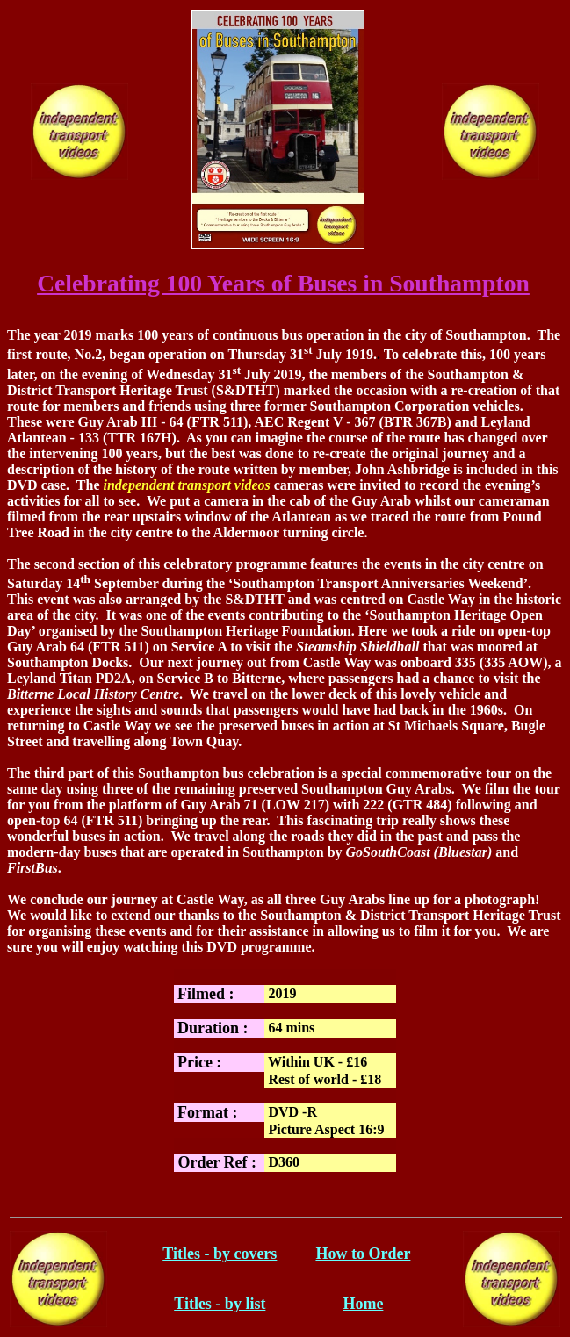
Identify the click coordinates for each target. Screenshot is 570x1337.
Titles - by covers (219, 1253)
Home (363, 1303)
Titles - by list (219, 1303)
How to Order (362, 1253)
